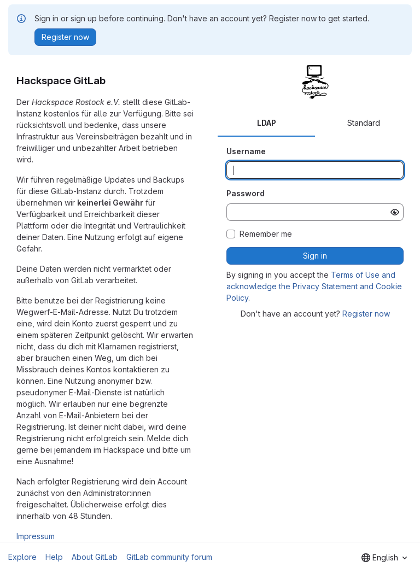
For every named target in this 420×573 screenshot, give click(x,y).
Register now (366, 313)
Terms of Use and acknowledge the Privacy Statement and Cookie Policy (314, 286)
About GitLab (95, 557)
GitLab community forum (169, 557)
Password (245, 193)
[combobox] (384, 557)
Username (246, 151)
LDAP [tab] (266, 122)
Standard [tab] (363, 122)
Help (54, 557)
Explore (22, 557)
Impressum (35, 536)
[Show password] (395, 212)
